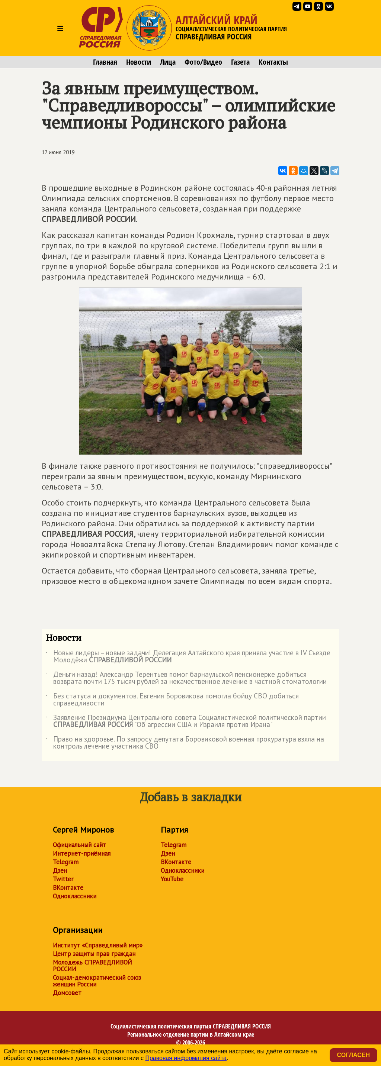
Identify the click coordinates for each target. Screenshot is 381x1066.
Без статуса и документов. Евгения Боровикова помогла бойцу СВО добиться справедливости (172, 699)
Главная (105, 62)
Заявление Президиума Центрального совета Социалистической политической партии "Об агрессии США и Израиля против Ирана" (186, 721)
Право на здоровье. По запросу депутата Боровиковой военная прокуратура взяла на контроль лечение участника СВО (185, 743)
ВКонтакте (68, 887)
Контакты (273, 62)
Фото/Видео (203, 62)
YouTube (172, 879)
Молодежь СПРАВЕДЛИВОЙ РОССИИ (92, 965)
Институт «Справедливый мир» (98, 945)
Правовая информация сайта (186, 1058)
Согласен (353, 1055)
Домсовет (67, 992)
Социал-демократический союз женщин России (97, 981)
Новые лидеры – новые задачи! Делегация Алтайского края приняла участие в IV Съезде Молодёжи (188, 656)
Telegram (66, 862)
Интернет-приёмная (82, 853)
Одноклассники (74, 896)
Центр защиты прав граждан (94, 953)
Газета (240, 62)
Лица (168, 62)
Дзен (60, 870)
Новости (138, 62)
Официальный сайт (79, 845)
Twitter (63, 879)
